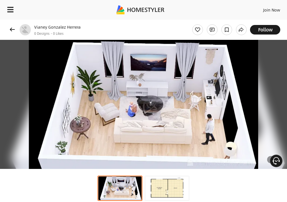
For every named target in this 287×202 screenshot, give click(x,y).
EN (264, 8)
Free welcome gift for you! (215, 22)
